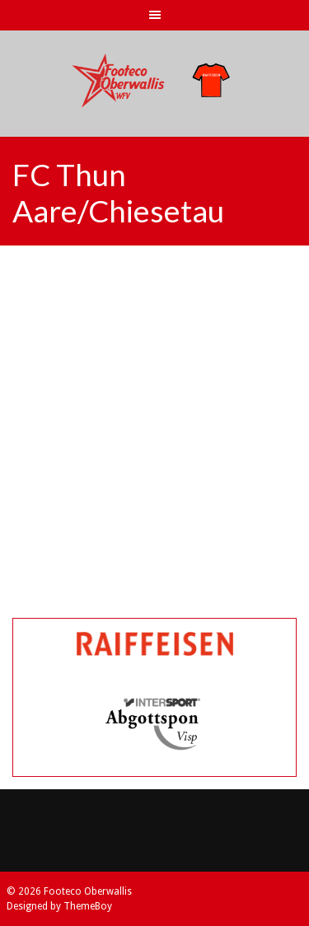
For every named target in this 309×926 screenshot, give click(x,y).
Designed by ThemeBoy (59, 906)
